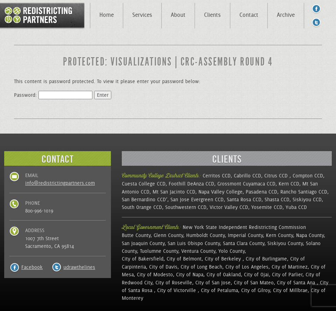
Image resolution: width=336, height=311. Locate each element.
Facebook (32, 267)
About (178, 14)
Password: (53, 95)
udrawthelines (79, 267)
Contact (248, 14)
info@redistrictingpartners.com (60, 183)
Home (106, 14)
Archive (286, 14)
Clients (212, 14)
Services (142, 14)
